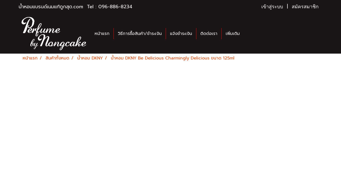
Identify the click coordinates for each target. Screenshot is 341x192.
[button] (248, 33)
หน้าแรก (102, 33)
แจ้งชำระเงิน (181, 33)
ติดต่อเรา (208, 33)
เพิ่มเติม (233, 33)
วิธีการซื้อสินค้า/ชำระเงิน (140, 33)
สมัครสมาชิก (305, 6)
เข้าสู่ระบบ (272, 6)
